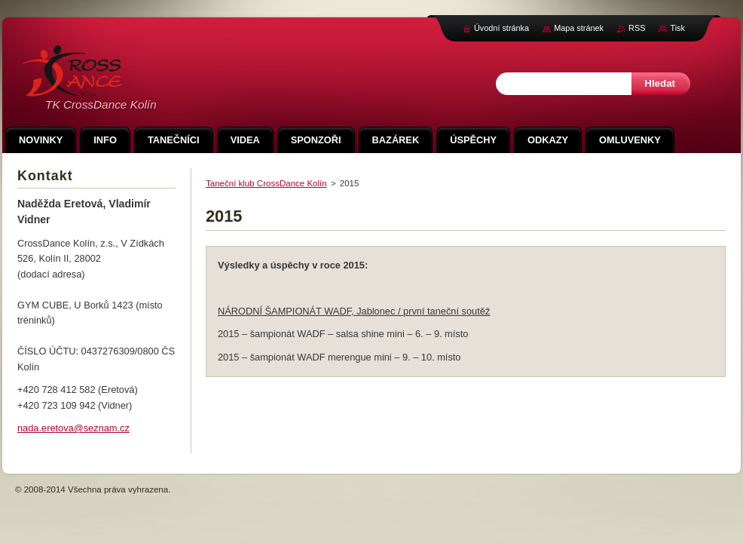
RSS (636, 27)
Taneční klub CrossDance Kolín (266, 183)
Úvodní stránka (501, 27)
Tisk (677, 27)
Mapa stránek (579, 27)
